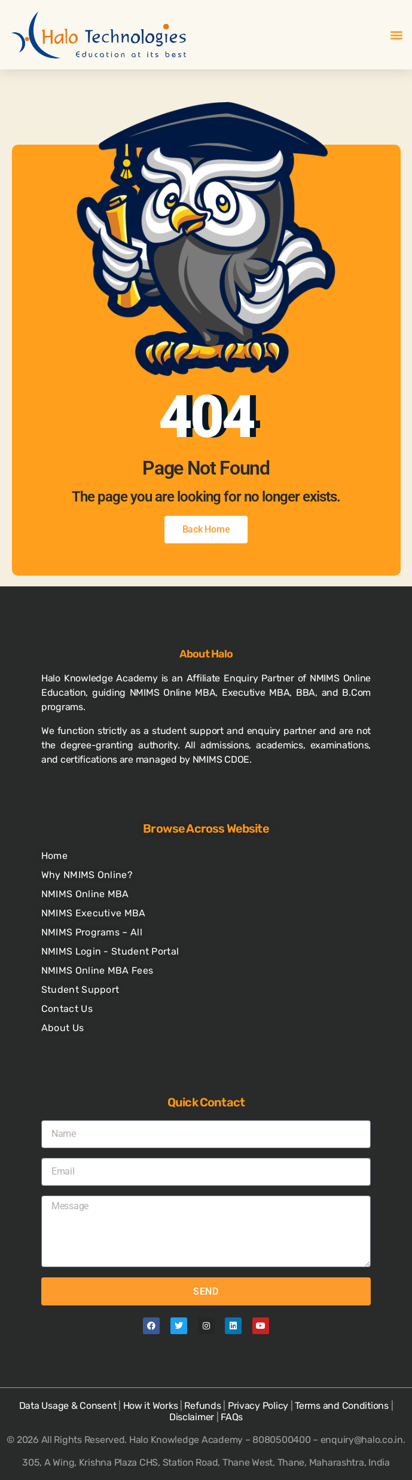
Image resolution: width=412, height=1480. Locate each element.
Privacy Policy (258, 1405)
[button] (396, 35)
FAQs (232, 1417)
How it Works (150, 1405)
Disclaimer (191, 1417)
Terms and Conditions (342, 1405)
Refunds (202, 1405)
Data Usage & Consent (68, 1405)
